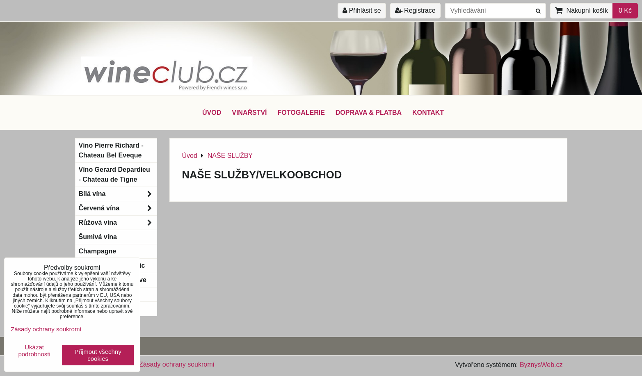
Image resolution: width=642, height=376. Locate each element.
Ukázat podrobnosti (34, 351)
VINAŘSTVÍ (249, 112)
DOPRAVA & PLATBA (369, 112)
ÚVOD (211, 112)
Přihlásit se (362, 10)
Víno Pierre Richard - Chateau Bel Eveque (111, 150)
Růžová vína (118, 223)
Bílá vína (118, 194)
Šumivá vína (98, 236)
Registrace (415, 10)
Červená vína (118, 208)
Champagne (98, 251)
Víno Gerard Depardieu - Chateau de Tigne (114, 174)
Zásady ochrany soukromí (177, 364)
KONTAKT (428, 112)
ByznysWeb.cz (541, 364)
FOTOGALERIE (301, 112)
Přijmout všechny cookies (98, 355)
